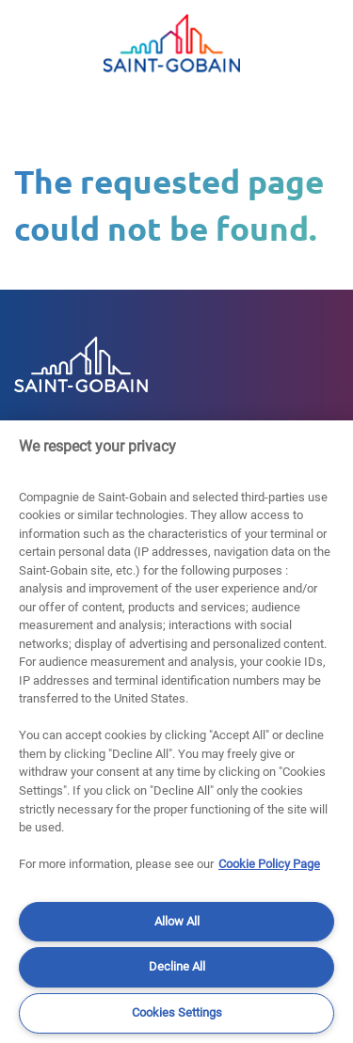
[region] (176, 731)
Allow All (177, 921)
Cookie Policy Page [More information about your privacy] (269, 864)
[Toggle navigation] (33, 43)
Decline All (177, 966)
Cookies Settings (177, 1012)
